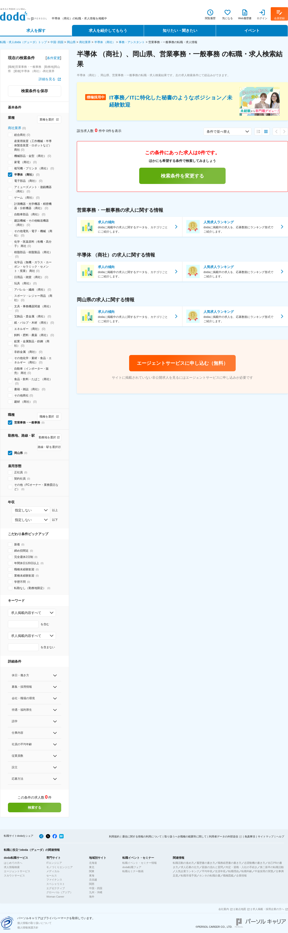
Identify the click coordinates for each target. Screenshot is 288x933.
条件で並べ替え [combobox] (218, 131)
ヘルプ (280, 836)
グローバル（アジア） (59, 892)
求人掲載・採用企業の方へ (268, 909)
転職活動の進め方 (183, 862)
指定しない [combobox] (23, 510)
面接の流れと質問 (212, 867)
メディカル (53, 871)
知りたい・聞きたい (180, 31)
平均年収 (207, 871)
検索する (34, 807)
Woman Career (55, 896)
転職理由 (233, 871)
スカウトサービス (14, 875)
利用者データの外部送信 (223, 836)
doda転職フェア (131, 867)
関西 (91, 883)
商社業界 (85, 42)
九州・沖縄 (95, 892)
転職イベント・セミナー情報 (139, 862)
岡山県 (71, 42)
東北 (91, 867)
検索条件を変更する (182, 175)
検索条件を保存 (34, 91)
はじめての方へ (13, 862)
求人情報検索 (12, 867)
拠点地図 (240, 909)
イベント (252, 31)
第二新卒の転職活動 (272, 867)
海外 (91, 896)
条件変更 (53, 58)
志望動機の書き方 (254, 862)
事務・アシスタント (132, 42)
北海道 (93, 862)
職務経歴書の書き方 (229, 862)
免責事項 (250, 836)
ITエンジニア (54, 862)
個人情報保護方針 (27, 927)
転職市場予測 (189, 875)
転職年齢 (246, 871)
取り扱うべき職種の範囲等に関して (185, 836)
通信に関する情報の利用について (142, 836)
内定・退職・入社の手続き (241, 867)
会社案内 (223, 909)
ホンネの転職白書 (209, 875)
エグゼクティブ (55, 888)
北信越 (93, 879)
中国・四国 (95, 888)
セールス (51, 875)
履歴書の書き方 (206, 862)
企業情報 (241, 875)
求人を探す (36, 31)
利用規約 (114, 836)
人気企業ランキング (187, 871)
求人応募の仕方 (190, 867)
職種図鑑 (228, 875)
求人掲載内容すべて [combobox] (26, 613)
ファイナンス (54, 879)
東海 (91, 875)
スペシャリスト (55, 883)
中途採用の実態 (264, 871)
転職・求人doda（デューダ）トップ (23, 42)
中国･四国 (56, 42)
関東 (91, 871)
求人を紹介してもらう (108, 31)
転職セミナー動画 (133, 871)
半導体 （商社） (104, 42)
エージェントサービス (17, 871)
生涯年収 (220, 871)
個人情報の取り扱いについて (34, 923)
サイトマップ (266, 836)
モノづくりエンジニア (59, 867)
